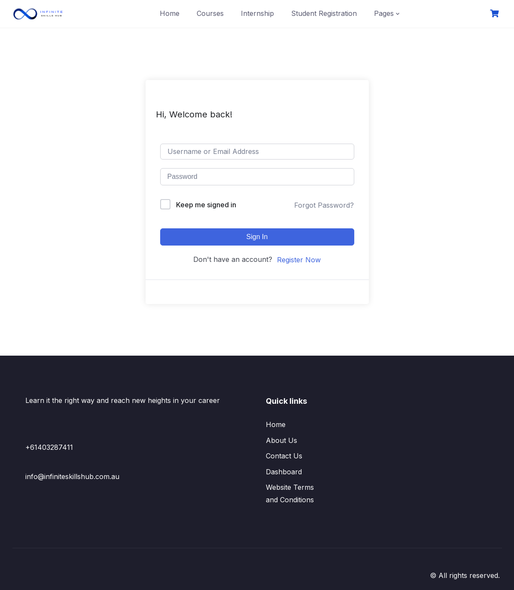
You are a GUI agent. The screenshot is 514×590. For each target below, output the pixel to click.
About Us (281, 440)
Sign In (257, 236)
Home (169, 13)
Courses (210, 13)
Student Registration (324, 13)
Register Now (299, 259)
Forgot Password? (324, 205)
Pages (384, 13)
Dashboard (284, 471)
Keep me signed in (206, 204)
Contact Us (284, 456)
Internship (257, 13)
